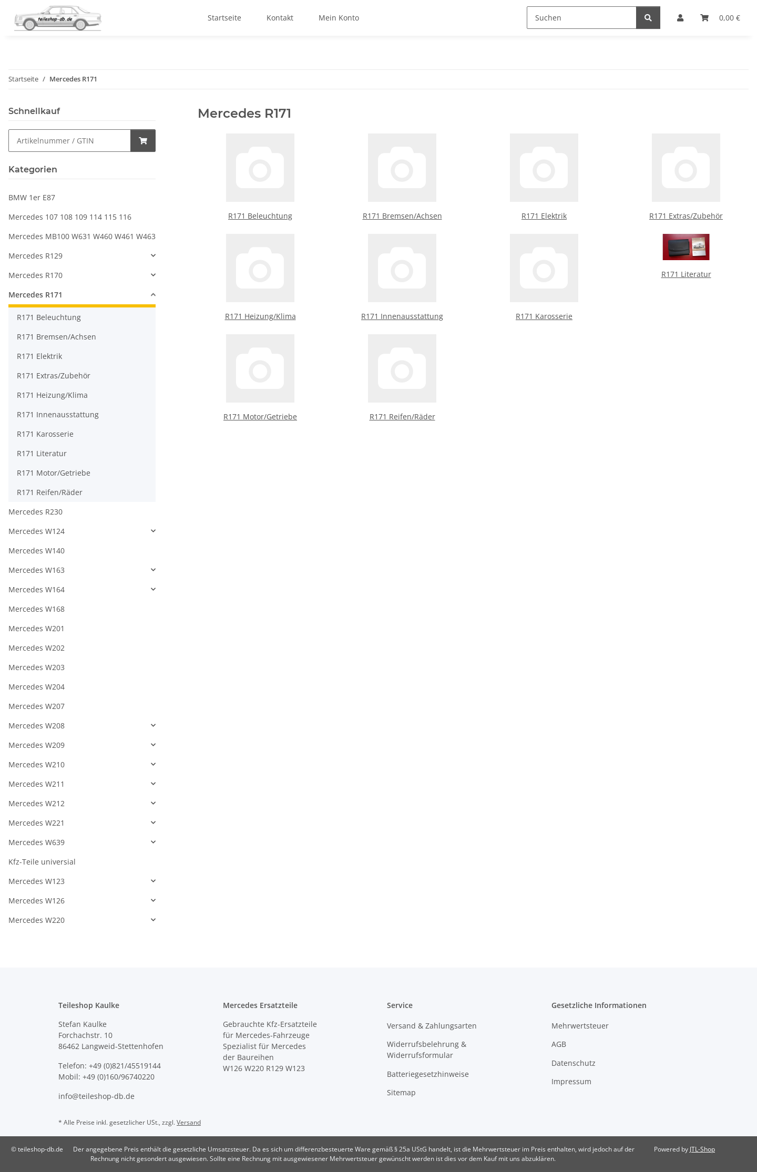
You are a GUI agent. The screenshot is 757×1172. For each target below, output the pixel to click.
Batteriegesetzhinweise (428, 1074)
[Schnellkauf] (69, 140)
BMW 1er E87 (31, 197)
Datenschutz (573, 1063)
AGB (558, 1044)
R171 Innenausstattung (402, 316)
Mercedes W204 (36, 687)
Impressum (571, 1081)
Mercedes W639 (36, 842)
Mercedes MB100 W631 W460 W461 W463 (82, 236)
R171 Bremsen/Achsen (402, 216)
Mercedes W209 (36, 745)
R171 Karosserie (544, 316)
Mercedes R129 (35, 256)
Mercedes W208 (36, 726)
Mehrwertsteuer (580, 1026)
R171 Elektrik (544, 216)
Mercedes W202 (36, 648)
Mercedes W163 (36, 570)
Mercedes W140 (36, 551)
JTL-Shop (702, 1149)
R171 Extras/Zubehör (686, 216)
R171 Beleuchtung (260, 216)
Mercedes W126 (36, 901)
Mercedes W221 (36, 823)
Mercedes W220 (36, 920)
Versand (189, 1122)
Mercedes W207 (36, 706)
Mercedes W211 (36, 784)
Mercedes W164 (36, 589)
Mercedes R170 (35, 275)
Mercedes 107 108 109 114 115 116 (69, 217)
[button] (82, 255)
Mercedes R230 (35, 512)
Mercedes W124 (36, 531)
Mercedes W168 (36, 609)
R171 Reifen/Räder (402, 416)
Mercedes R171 (35, 295)
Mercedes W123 (36, 881)
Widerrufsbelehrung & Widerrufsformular (426, 1049)
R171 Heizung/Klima (260, 316)
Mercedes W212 (36, 803)
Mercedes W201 (36, 628)
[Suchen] (582, 17)
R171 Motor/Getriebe (260, 416)
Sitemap (401, 1092)
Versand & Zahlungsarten (432, 1026)
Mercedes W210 (36, 764)
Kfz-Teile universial (42, 862)
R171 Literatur (686, 274)
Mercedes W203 (36, 667)
